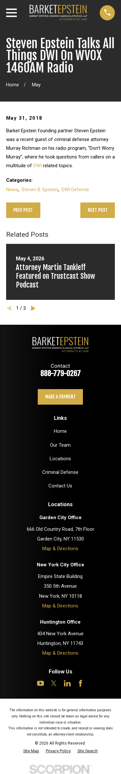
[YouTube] (40, 683)
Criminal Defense (60, 472)
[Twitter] (53, 683)
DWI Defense (75, 189)
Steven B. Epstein (40, 189)
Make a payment (60, 397)
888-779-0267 (60, 373)
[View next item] (33, 308)
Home (60, 431)
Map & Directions (60, 548)
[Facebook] (80, 683)
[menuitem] (31, 751)
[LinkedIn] (67, 683)
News (12, 189)
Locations (60, 459)
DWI (37, 166)
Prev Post (23, 210)
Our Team (60, 445)
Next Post (98, 210)
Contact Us (60, 486)
